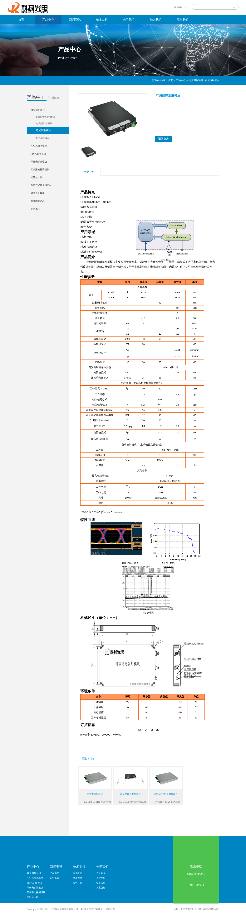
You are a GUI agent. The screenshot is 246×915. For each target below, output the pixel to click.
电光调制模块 (212, 80)
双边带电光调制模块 (130, 794)
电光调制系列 (196, 80)
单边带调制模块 (95, 794)
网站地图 (110, 909)
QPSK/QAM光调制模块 (166, 794)
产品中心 (180, 80)
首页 (21, 19)
